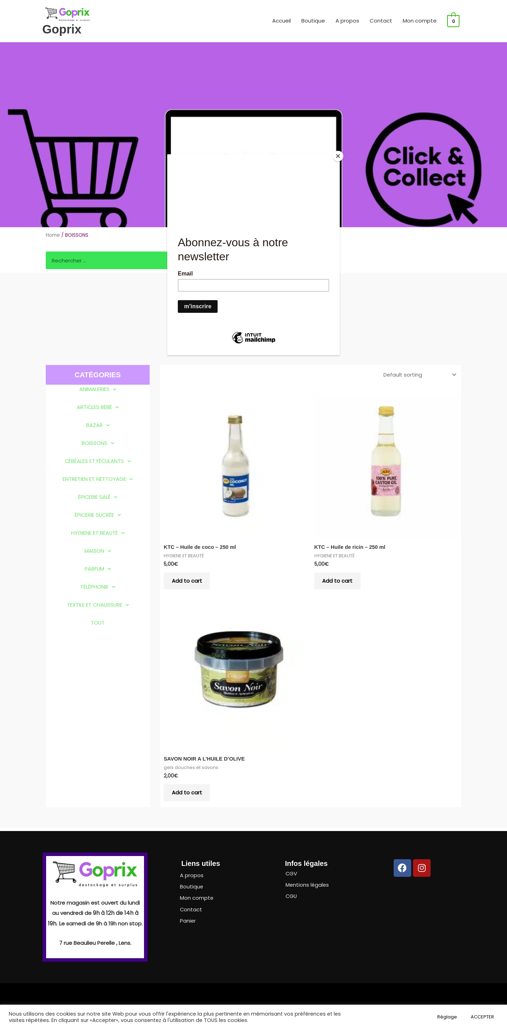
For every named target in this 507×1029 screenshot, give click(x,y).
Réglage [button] (447, 1016)
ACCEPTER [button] (482, 1016)
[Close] (338, 156)
